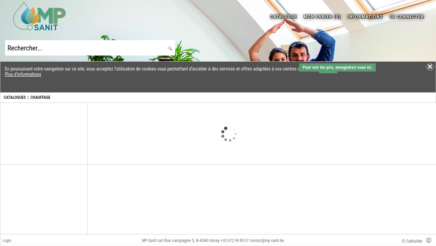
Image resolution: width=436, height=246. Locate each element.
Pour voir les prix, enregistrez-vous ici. (337, 67)
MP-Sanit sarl (152, 240)
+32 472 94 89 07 (235, 240)
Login (6, 240)
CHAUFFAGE (40, 97)
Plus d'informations (23, 74)
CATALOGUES (15, 97)
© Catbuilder (412, 241)
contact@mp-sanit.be (267, 240)
